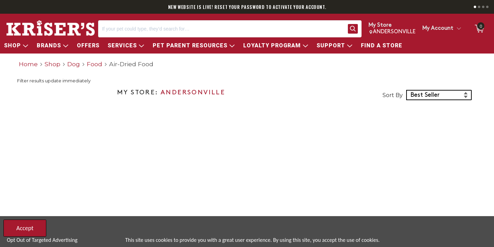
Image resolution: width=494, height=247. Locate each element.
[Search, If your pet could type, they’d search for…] (221, 29)
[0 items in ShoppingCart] (479, 29)
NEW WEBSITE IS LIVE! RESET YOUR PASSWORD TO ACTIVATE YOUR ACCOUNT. (247, 6)
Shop (52, 64)
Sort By (393, 95)
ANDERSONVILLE (193, 93)
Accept (24, 228)
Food (94, 64)
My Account (437, 28)
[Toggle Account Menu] (459, 29)
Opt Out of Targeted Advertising (42, 240)
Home (28, 64)
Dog (73, 64)
